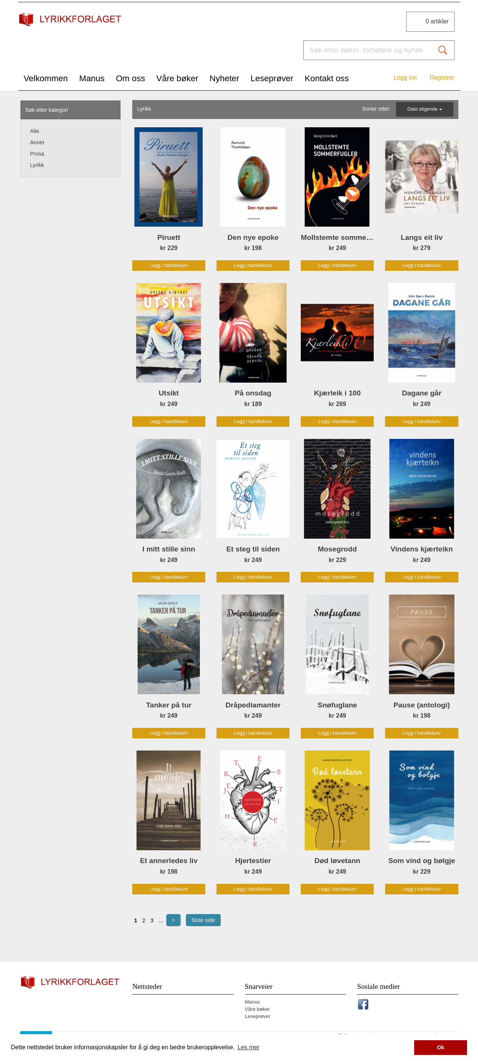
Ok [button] (440, 1047)
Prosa (37, 154)
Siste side (203, 920)
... (160, 920)
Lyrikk (37, 165)
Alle (34, 131)
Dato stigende (424, 109)
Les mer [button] (249, 1047)
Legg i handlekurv (169, 265)
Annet (37, 142)
